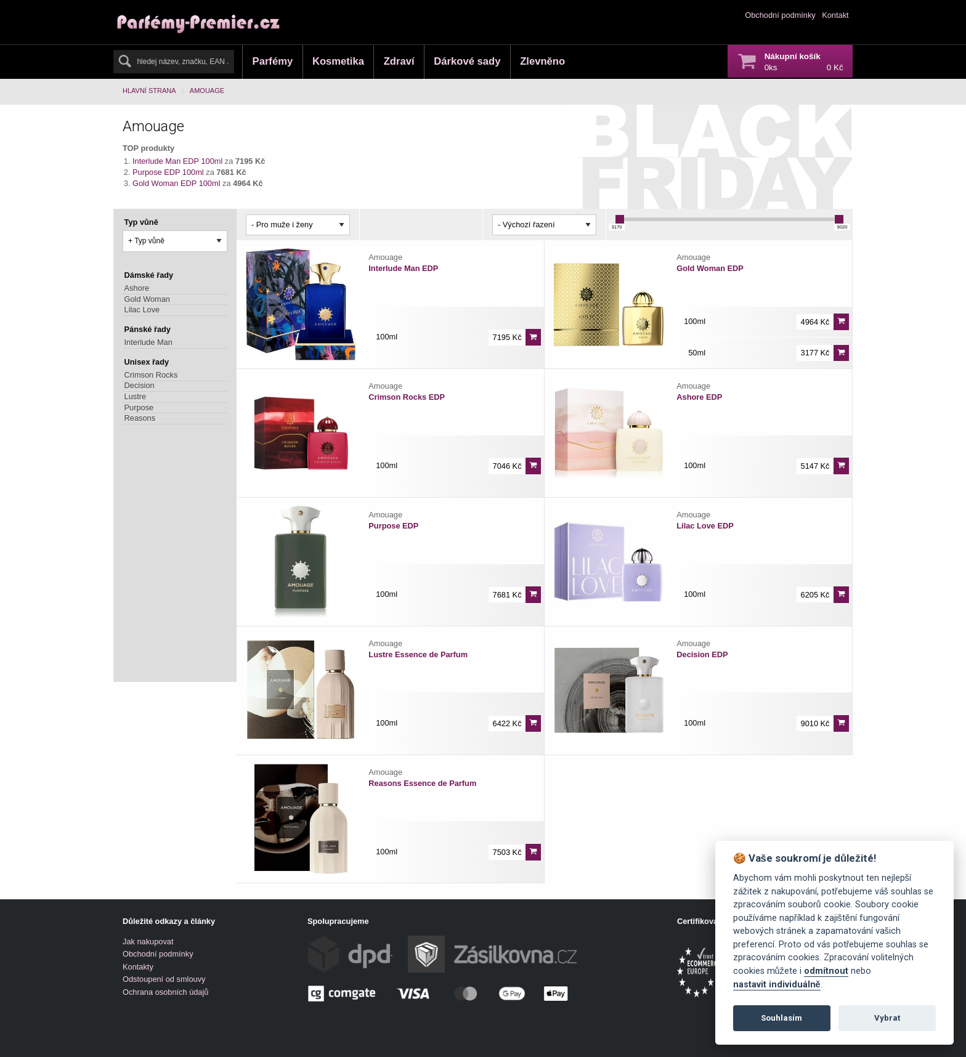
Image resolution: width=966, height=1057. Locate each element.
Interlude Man (148, 342)
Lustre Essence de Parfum (418, 654)
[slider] (619, 219)
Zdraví (399, 61)
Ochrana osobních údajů (165, 992)
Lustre (135, 396)
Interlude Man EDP (403, 268)
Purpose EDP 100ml (168, 172)
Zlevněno (542, 61)
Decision (139, 386)
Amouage (207, 90)
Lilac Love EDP (704, 525)
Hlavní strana (149, 90)
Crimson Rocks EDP (406, 397)
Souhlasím (781, 1018)
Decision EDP (702, 654)
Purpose (139, 407)
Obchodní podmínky (780, 15)
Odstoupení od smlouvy (164, 979)
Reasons (140, 418)
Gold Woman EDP (710, 268)
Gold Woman (147, 299)
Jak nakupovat (148, 941)
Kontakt (835, 15)
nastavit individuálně (777, 984)
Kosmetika (338, 61)
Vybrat (887, 1018)
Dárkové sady (467, 61)
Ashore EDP (699, 397)
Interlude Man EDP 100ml (177, 161)
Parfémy (273, 61)
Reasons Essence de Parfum (422, 783)
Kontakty (138, 966)
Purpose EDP (393, 525)
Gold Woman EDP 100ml (176, 183)
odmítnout (826, 971)
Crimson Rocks (151, 374)
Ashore (137, 288)
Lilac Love (142, 309)
